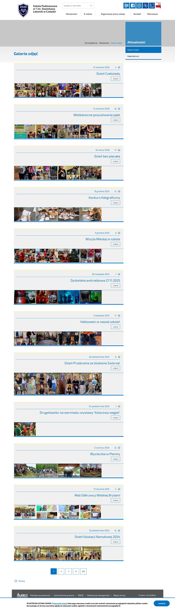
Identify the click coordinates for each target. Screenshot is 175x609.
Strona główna (91, 43)
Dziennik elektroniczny (126, 6)
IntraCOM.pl (151, 595)
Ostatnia (86, 571)
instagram (139, 6)
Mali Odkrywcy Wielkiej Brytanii (97, 495)
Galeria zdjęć (133, 50)
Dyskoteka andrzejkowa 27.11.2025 (95, 280)
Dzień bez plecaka (107, 156)
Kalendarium (133, 56)
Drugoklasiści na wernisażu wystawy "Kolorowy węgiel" (80, 412)
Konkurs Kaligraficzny (104, 197)
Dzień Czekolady (108, 73)
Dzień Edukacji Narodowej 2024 (97, 537)
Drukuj (21, 581)
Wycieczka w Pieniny (105, 454)
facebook (133, 6)
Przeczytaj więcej (60, 603)
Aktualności (104, 43)
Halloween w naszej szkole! (100, 322)
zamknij (161, 603)
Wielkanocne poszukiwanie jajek (96, 115)
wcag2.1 (152, 6)
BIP (158, 6)
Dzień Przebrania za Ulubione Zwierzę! (92, 363)
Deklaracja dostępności (22, 595)
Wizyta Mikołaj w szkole (102, 239)
